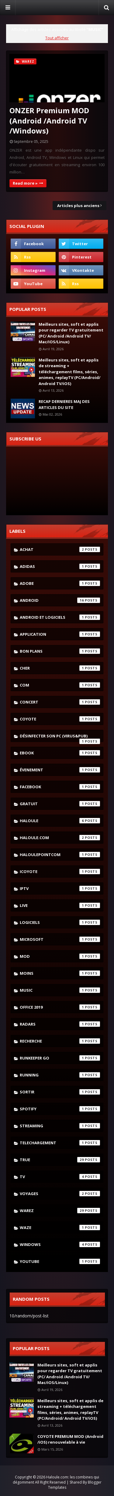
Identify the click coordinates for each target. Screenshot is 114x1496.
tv (60, 1176)
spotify (60, 1109)
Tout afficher (57, 38)
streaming (60, 1126)
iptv (60, 888)
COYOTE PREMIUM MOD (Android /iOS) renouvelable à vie (70, 1439)
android (60, 600)
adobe (60, 583)
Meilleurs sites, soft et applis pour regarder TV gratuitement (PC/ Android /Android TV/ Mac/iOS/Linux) (71, 333)
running (60, 1075)
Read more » (25, 183)
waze (60, 1227)
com (60, 685)
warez (60, 1210)
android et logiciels (60, 617)
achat (60, 549)
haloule (60, 820)
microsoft (60, 939)
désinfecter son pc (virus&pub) (60, 737)
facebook (60, 786)
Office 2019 (60, 1007)
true (60, 1159)
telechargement (60, 1142)
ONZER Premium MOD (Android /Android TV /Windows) (49, 120)
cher (60, 668)
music (60, 990)
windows (60, 1244)
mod (60, 956)
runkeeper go (60, 1058)
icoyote (60, 871)
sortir (60, 1092)
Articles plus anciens (78, 205)
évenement (60, 770)
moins (60, 973)
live (60, 905)
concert (60, 702)
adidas (60, 566)
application (60, 634)
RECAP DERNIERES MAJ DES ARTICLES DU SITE (64, 404)
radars (60, 1024)
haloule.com (60, 837)
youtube (60, 1261)
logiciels (60, 922)
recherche (60, 1041)
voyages (60, 1193)
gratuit (60, 803)
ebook (60, 753)
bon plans (60, 651)
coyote (60, 719)
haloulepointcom (60, 854)
